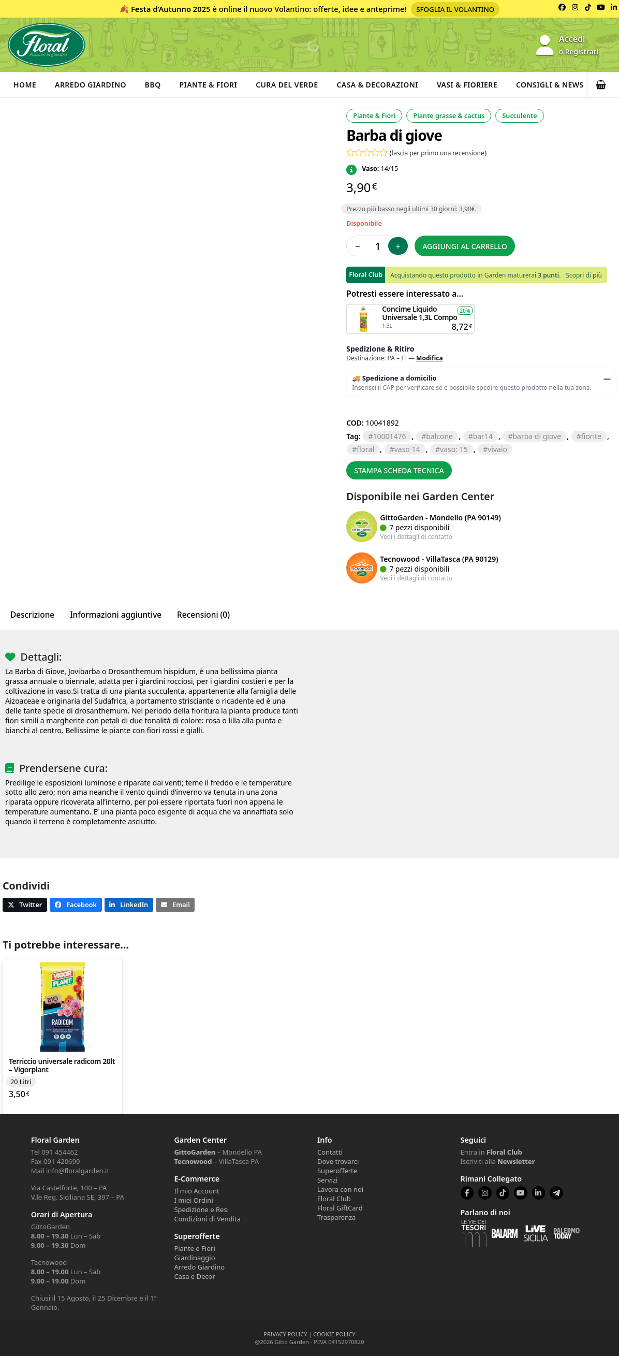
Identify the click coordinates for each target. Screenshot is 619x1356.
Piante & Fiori (209, 85)
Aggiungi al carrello (464, 246)
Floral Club (334, 1198)
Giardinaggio (194, 1257)
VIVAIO (497, 449)
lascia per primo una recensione (438, 153)
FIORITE (591, 436)
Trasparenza (336, 1217)
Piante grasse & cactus (448, 115)
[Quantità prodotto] (377, 246)
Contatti (330, 1152)
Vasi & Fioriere (467, 85)
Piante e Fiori (194, 1248)
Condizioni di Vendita (207, 1218)
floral (365, 449)
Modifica (429, 358)
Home (24, 85)
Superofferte (337, 1170)
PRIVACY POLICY (285, 1334)
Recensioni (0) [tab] (203, 614)
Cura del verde (287, 85)
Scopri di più (583, 275)
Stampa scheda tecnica (399, 470)
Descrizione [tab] (32, 614)
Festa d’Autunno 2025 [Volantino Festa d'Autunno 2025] (171, 9)
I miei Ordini (193, 1200)
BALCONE (439, 436)
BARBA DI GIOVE (536, 436)
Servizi (327, 1180)
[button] (603, 84)
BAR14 (483, 436)
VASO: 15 (454, 449)
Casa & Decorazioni (377, 85)
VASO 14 (407, 449)
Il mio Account (196, 1190)
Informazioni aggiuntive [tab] (115, 614)
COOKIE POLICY (334, 1334)
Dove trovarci (338, 1161)
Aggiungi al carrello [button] (410, 309)
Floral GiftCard (340, 1208)
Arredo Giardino (90, 85)
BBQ (153, 85)
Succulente (519, 115)
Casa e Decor (194, 1276)
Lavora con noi (340, 1189)
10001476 (389, 436)
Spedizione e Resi (201, 1209)
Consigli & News (550, 85)
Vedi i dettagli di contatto (416, 536)
